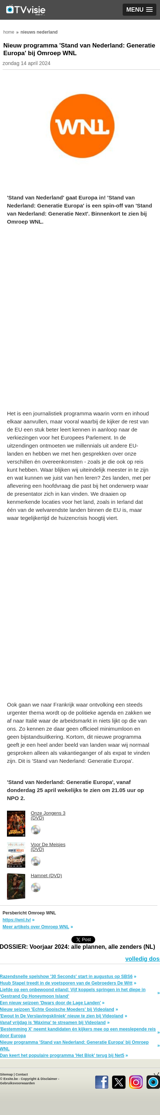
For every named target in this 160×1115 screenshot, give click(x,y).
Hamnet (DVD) (46, 875)
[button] (139, 10)
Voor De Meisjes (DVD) (48, 847)
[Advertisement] (80, 321)
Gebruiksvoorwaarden (17, 1083)
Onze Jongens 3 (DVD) (48, 815)
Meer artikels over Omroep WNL (36, 926)
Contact (22, 1074)
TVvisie (153, 1080)
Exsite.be (10, 1079)
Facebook (101, 1080)
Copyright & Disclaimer (39, 1079)
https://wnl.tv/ (17, 919)
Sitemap (6, 1074)
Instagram (136, 1080)
